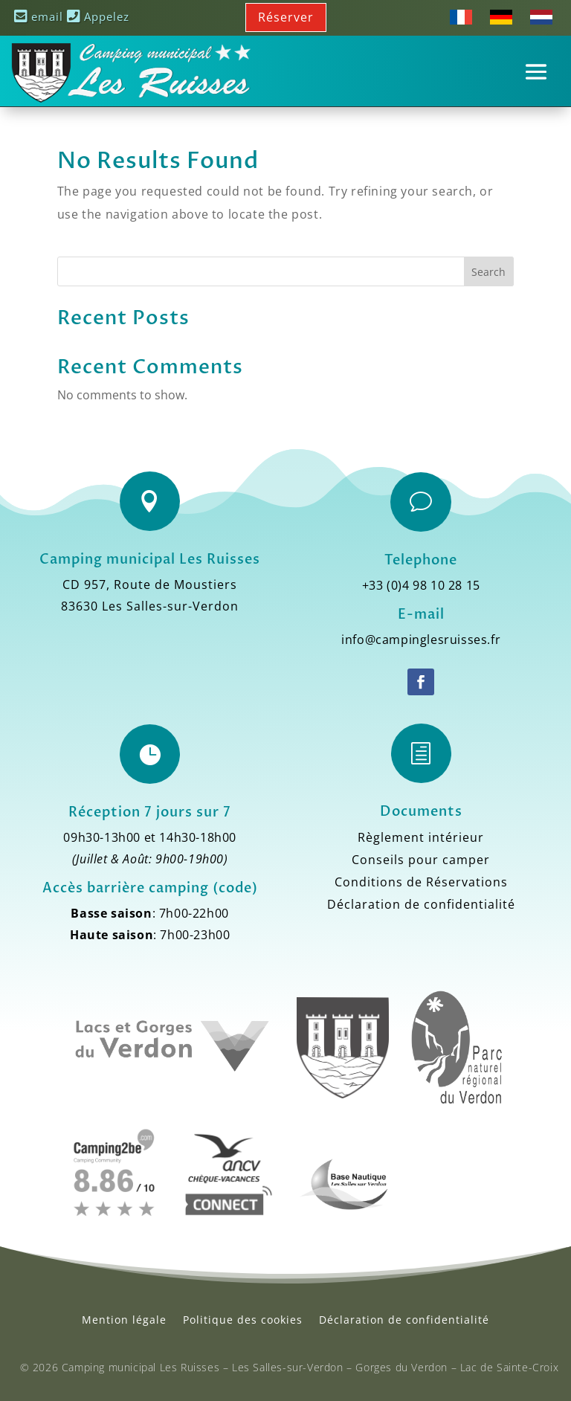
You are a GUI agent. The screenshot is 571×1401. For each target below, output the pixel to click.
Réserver (286, 17)
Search (488, 272)
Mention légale (124, 1320)
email (38, 16)
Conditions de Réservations (421, 883)
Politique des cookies (243, 1320)
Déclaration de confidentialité (421, 905)
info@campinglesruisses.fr (420, 639)
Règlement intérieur (421, 839)
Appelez (98, 16)
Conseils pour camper (421, 861)
